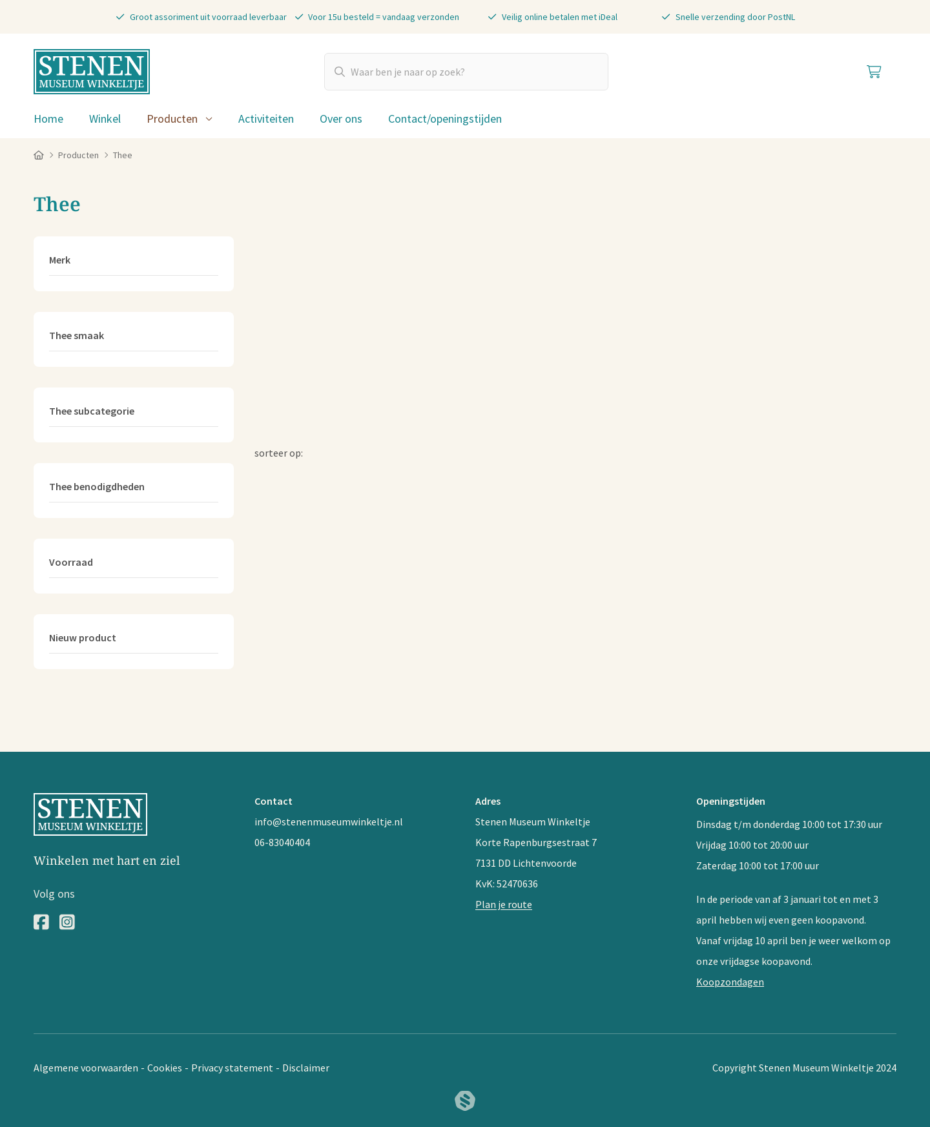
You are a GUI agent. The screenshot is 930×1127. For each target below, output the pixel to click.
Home (48, 118)
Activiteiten (266, 118)
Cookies (164, 1067)
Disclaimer (305, 1067)
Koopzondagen (730, 981)
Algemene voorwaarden (86, 1067)
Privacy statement (232, 1067)
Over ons (341, 118)
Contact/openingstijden (445, 118)
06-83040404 (282, 842)
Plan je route (503, 904)
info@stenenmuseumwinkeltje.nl (328, 821)
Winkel (105, 118)
